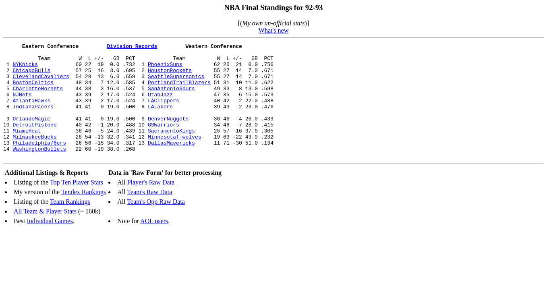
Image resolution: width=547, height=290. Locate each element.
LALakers (160, 119)
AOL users (154, 243)
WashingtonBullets (39, 170)
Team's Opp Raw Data (156, 224)
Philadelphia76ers (39, 163)
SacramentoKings (171, 148)
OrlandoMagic (31, 134)
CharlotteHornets (37, 98)
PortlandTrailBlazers (179, 90)
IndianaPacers (32, 119)
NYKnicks (24, 68)
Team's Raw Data (149, 214)
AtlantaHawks (31, 112)
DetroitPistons (34, 141)
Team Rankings (70, 224)
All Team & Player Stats (45, 234)
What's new (273, 30)
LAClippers (163, 112)
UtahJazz (160, 105)
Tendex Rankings (83, 214)
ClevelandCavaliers (40, 83)
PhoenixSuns (165, 68)
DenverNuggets (168, 134)
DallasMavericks (171, 163)
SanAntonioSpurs (171, 98)
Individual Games (50, 243)
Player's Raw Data (151, 205)
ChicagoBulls (31, 76)
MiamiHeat (26, 148)
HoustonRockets (170, 76)
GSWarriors (163, 141)
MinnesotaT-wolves (174, 156)
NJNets (21, 105)
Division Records (132, 47)
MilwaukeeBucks (34, 156)
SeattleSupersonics (176, 83)
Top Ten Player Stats (76, 205)
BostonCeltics (32, 90)
